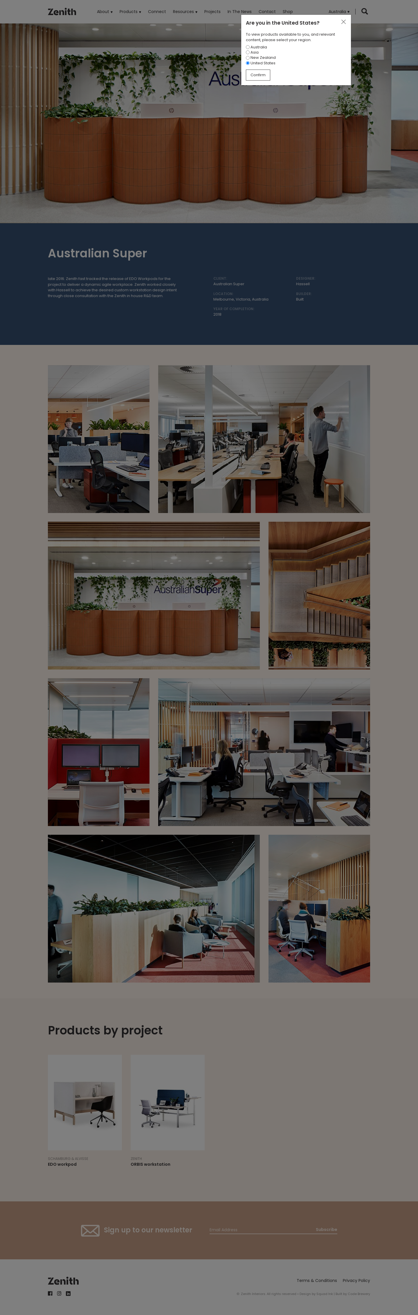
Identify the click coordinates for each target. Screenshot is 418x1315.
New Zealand (261, 57)
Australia (256, 47)
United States (260, 63)
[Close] (343, 22)
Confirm (258, 75)
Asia (252, 52)
